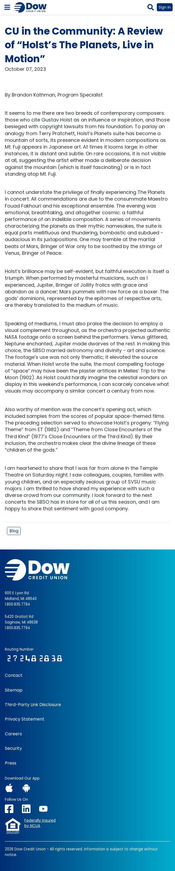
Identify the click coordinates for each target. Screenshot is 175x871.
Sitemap (13, 690)
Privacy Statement (24, 719)
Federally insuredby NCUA (40, 823)
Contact (13, 675)
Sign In (165, 7)
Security (13, 748)
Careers (13, 734)
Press (10, 763)
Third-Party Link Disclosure (33, 705)
